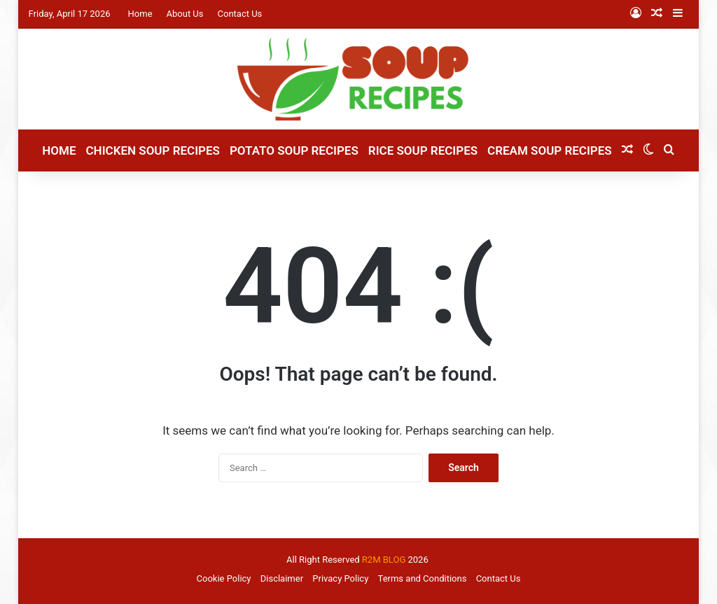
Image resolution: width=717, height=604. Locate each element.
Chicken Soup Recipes (152, 150)
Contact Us (240, 13)
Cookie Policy (224, 578)
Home (140, 13)
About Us (185, 13)
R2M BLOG (383, 559)
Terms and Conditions (422, 578)
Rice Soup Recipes (423, 150)
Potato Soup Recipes (294, 150)
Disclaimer (281, 578)
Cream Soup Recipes (549, 150)
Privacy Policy (340, 578)
